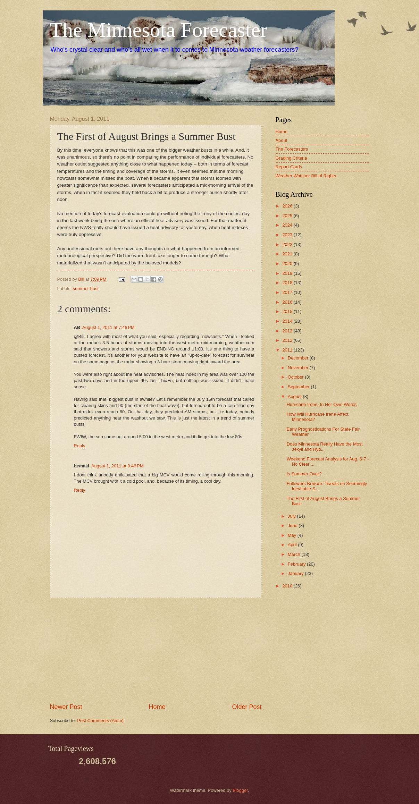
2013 (287, 330)
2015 (287, 311)
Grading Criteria (291, 158)
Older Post (246, 706)
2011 (287, 350)
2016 (287, 302)
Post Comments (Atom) (100, 720)
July (292, 516)
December (299, 358)
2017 (287, 292)
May (293, 535)
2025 (287, 215)
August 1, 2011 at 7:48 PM (108, 327)
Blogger (240, 790)
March (294, 554)
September (299, 386)
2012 (287, 340)
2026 (287, 206)
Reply (79, 445)
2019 (287, 273)
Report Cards (289, 166)
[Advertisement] (156, 650)
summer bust (86, 288)
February (297, 564)
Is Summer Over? (304, 473)
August (295, 396)
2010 (287, 586)
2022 (287, 244)
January (296, 573)
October (296, 377)
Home (157, 706)
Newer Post (66, 706)
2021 (287, 253)
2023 (287, 234)
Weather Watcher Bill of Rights (306, 175)
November (299, 367)
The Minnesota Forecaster (158, 29)
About (281, 140)
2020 (287, 263)
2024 (287, 225)
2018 (287, 282)
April (293, 544)
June (293, 525)
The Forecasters (292, 149)
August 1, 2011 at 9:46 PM (117, 465)
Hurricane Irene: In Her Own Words (322, 404)
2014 (287, 321)
